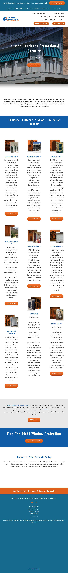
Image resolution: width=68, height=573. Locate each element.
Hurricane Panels (56, 324)
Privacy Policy (50, 520)
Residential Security (56, 17)
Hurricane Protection (8, 520)
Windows (43, 17)
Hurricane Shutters (39, 13)
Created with (34, 568)
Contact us (46, 410)
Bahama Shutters (33, 156)
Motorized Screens (57, 13)
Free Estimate (41, 23)
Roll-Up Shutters (11, 156)
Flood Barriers (17, 520)
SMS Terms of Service (59, 520)
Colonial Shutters (33, 246)
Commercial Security (48, 20)
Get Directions (57, 3)
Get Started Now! (34, 441)
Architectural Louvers (11, 332)
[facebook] (32, 502)
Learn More (11, 213)
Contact (35, 522)
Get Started (34, 65)
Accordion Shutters (11, 241)
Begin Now (34, 420)
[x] (36, 502)
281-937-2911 (59, 23)
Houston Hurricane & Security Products (18, 405)
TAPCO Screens (56, 156)
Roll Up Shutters (24, 520)
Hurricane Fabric (56, 246)
